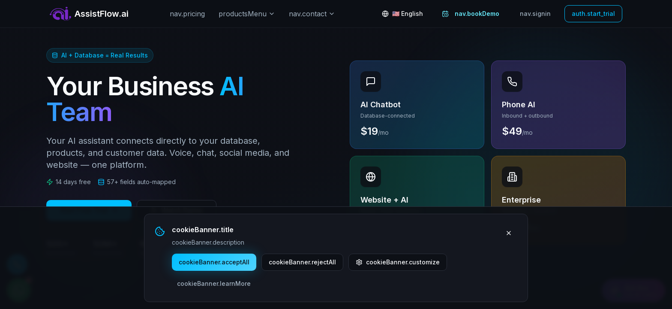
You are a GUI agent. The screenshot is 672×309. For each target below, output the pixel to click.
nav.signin (535, 13)
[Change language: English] (402, 13)
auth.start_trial (593, 13)
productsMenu (247, 13)
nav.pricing (187, 13)
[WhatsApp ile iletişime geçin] (19, 290)
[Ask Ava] (633, 290)
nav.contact (312, 13)
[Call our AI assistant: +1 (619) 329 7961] (17, 264)
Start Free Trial (89, 210)
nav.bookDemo (470, 13)
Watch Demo (176, 210)
